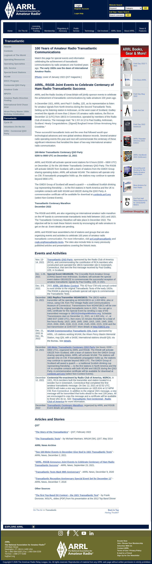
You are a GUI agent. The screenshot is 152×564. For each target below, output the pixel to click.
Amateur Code (11, 89)
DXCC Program (11, 81)
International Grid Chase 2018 (16, 105)
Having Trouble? (112, 513)
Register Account (81, 9)
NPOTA (7, 94)
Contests (8, 51)
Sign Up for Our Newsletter (128, 555)
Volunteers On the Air (14, 127)
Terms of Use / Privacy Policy (129, 550)
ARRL (33, 9)
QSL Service (10, 68)
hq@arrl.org (10, 556)
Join (119, 543)
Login (78, 5)
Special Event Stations (15, 72)
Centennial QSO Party (14, 85)
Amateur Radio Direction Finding (16, 99)
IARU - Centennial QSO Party (15, 132)
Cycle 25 (8, 122)
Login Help (78, 13)
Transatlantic (10, 118)
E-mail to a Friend (124, 553)
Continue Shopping (133, 211)
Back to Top (113, 510)
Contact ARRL (123, 548)
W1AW (7, 76)
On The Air (37, 510)
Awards (7, 46)
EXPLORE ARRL (14, 526)
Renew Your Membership (132, 543)
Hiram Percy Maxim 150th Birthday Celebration (16, 112)
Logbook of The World (15, 55)
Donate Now (122, 541)
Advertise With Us (124, 546)
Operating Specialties (14, 64)
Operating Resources (14, 59)
